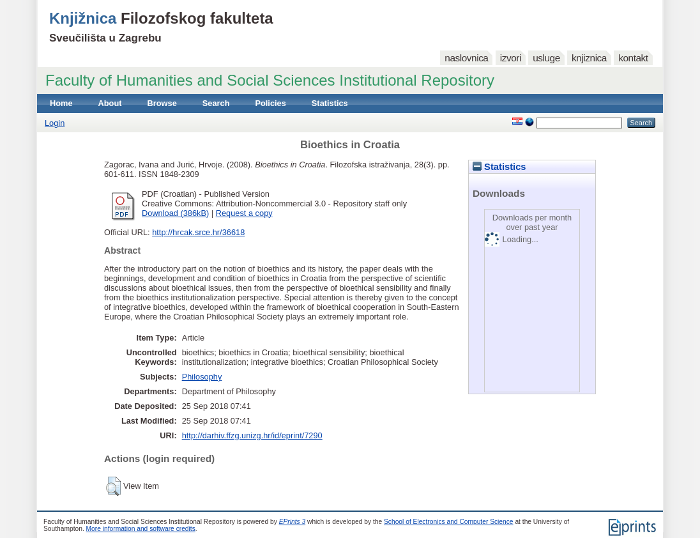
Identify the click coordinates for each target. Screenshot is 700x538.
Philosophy (202, 376)
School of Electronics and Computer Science (449, 521)
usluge (546, 57)
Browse (162, 103)
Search (216, 103)
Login (55, 123)
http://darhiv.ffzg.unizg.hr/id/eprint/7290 (252, 435)
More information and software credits (140, 528)
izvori (510, 57)
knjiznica (589, 57)
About (110, 103)
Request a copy (244, 213)
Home (61, 103)
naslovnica (466, 57)
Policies (270, 103)
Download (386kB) (175, 213)
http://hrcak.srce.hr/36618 (198, 232)
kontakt (633, 57)
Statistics (330, 103)
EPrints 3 (292, 521)
